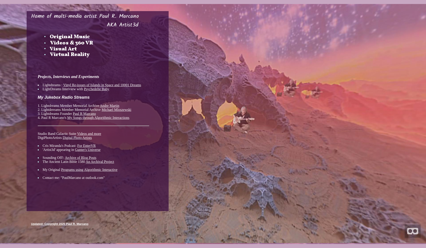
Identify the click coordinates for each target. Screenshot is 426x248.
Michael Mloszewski (116, 110)
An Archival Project (100, 162)
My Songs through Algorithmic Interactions (98, 118)
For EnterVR (86, 146)
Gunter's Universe (88, 150)
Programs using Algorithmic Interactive (89, 170)
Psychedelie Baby (96, 89)
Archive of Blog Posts (80, 158)
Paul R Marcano (84, 114)
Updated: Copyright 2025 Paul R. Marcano (60, 224)
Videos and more (89, 134)
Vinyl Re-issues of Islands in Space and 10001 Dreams (102, 85)
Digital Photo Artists (77, 138)
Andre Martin (109, 106)
